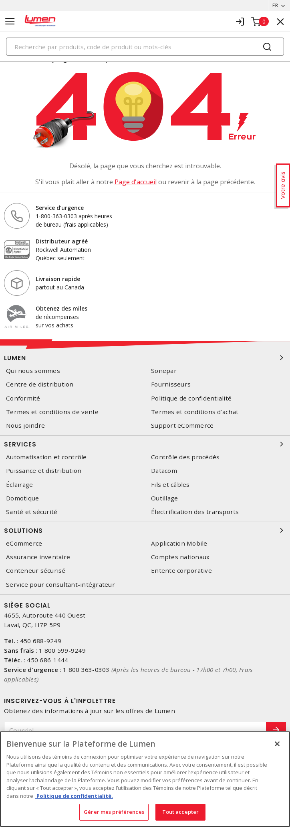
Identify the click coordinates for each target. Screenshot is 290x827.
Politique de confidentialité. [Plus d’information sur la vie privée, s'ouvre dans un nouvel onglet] (74, 795)
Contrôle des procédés (185, 457)
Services (145, 444)
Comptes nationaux (180, 557)
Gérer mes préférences (114, 811)
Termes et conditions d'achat (194, 412)
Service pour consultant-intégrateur (60, 584)
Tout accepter (180, 811)
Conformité (23, 398)
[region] (145, 779)
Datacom (164, 470)
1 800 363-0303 (86, 670)
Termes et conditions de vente (52, 412)
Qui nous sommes (33, 371)
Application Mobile (179, 543)
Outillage (164, 498)
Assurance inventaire (38, 557)
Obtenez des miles (61, 308)
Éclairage (19, 484)
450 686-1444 (47, 660)
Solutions (145, 530)
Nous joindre (25, 425)
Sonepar (164, 371)
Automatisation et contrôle (46, 457)
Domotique (22, 498)
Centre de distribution (40, 384)
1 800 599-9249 (62, 650)
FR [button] (275, 5)
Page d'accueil (136, 181)
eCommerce (24, 543)
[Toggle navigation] (10, 21)
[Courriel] (135, 731)
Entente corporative (181, 570)
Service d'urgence (60, 207)
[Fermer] (277, 744)
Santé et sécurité (31, 512)
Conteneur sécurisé (36, 570)
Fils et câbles (170, 484)
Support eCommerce (182, 425)
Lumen (145, 357)
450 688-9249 (40, 641)
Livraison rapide (58, 279)
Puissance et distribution (43, 470)
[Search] (145, 47)
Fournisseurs (171, 384)
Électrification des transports (195, 512)
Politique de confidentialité (191, 398)
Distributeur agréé (62, 241)
